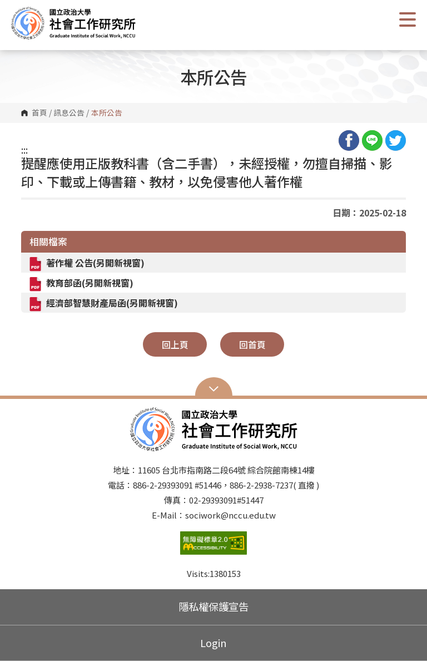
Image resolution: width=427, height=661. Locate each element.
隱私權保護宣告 (213, 606)
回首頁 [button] (252, 344)
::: (24, 149)
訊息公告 (69, 113)
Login (213, 642)
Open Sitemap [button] (213, 387)
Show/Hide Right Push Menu (407, 19)
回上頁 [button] (175, 344)
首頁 (39, 113)
